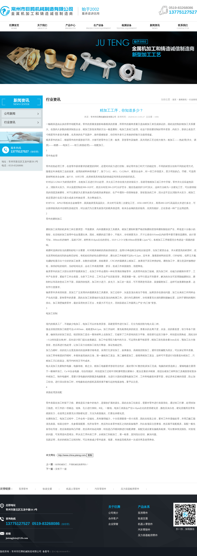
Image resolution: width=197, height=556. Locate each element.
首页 (174, 99)
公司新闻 (9, 113)
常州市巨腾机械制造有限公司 (103, 117)
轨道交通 (47, 489)
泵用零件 (23, 489)
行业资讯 (9, 122)
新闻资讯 (155, 26)
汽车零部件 (100, 489)
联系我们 (183, 26)
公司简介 (113, 513)
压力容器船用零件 (130, 489)
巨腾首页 (14, 26)
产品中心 (70, 26)
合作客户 (113, 518)
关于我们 (42, 26)
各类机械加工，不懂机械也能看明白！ (72, 464)
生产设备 (98, 26)
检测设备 (127, 26)
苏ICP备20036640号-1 (61, 551)
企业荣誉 (113, 524)
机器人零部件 (73, 489)
